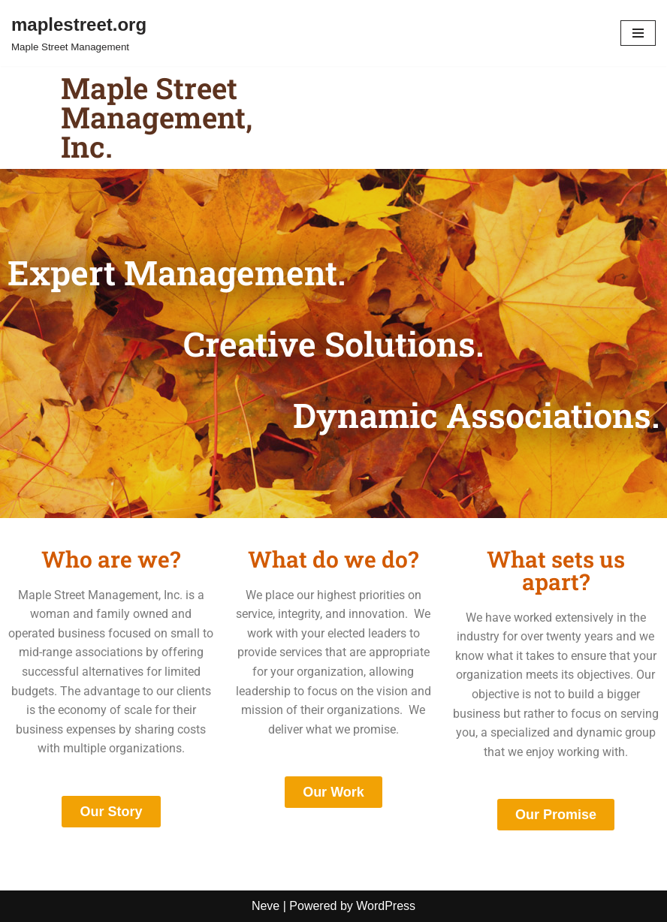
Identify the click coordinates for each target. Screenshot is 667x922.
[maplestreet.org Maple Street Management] (78, 33)
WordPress (385, 905)
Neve (265, 905)
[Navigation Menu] (638, 33)
